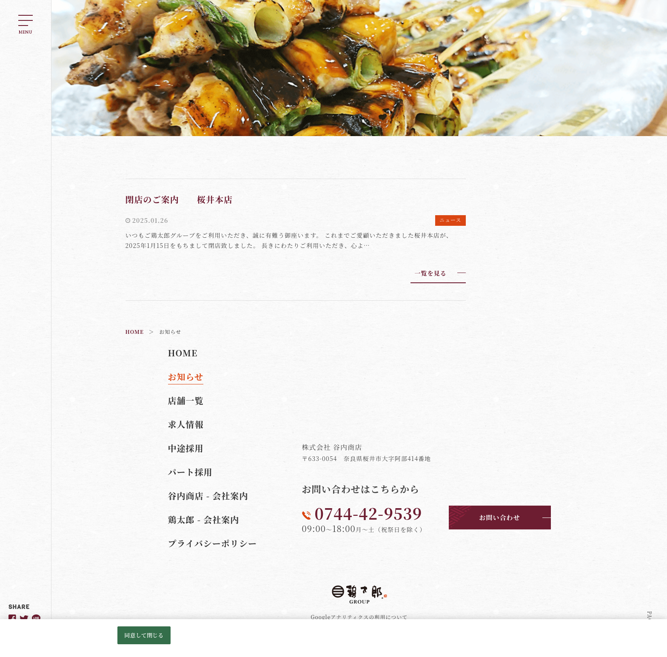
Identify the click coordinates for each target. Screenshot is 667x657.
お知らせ (186, 376)
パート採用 (190, 472)
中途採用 (186, 448)
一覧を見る (431, 273)
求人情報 (186, 424)
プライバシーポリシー (212, 543)
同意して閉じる (143, 635)
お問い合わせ (499, 517)
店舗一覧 (186, 400)
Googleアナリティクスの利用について (359, 616)
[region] (333, 638)
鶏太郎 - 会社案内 (203, 519)
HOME (183, 353)
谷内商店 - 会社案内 (208, 495)
